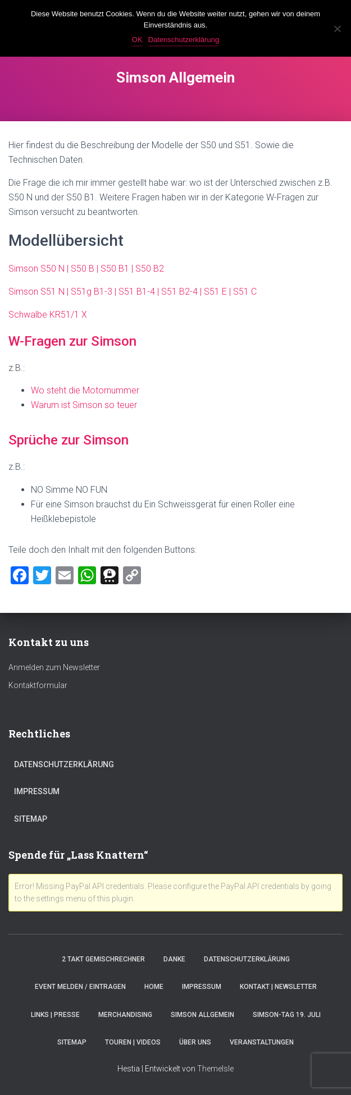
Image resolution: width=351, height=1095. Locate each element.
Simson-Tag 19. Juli (287, 1015)
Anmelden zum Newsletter (54, 667)
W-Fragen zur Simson (72, 341)
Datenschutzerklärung (64, 764)
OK (137, 39)
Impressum (37, 791)
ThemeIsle (215, 1068)
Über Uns (195, 1042)
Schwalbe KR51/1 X (47, 314)
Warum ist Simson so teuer (84, 405)
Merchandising (125, 1015)
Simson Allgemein (202, 1015)
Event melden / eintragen (80, 987)
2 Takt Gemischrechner (103, 959)
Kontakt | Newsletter (278, 987)
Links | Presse (55, 1015)
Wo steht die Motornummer (85, 390)
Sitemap (30, 818)
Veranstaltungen (262, 1042)
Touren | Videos (133, 1042)
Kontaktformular (37, 685)
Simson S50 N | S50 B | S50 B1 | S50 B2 (86, 268)
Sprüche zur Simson (68, 440)
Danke (174, 959)
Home (153, 987)
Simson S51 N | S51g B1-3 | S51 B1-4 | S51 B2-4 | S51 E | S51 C (132, 291)
